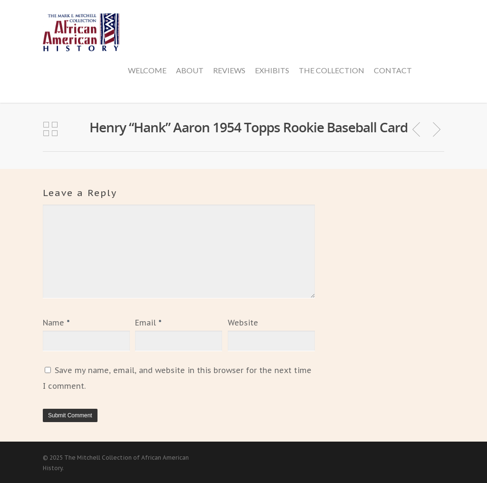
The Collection (331, 70)
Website (243, 322)
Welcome (147, 70)
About (190, 70)
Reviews (229, 70)
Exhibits (272, 70)
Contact (393, 70)
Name (56, 322)
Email (148, 322)
